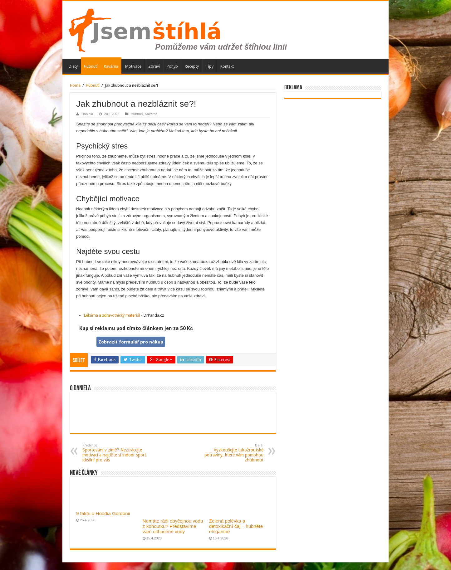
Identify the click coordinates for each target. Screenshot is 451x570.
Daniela (87, 114)
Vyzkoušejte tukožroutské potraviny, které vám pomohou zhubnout (231, 452)
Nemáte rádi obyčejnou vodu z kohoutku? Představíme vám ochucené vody (173, 526)
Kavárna (111, 66)
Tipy (209, 66)
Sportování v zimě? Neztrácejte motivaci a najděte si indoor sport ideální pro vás (114, 452)
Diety (73, 66)
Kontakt (227, 66)
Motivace (133, 66)
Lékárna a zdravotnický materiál (112, 315)
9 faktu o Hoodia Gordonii (103, 513)
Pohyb (172, 66)
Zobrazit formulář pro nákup (131, 342)
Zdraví (154, 66)
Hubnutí (91, 66)
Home (75, 85)
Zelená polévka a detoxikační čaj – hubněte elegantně (236, 526)
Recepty (192, 66)
